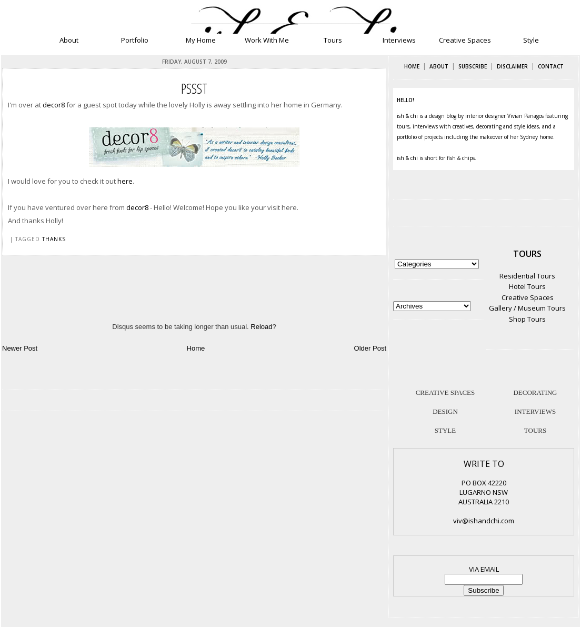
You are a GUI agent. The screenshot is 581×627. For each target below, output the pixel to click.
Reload (261, 327)
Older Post (370, 348)
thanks (54, 239)
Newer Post (19, 348)
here (125, 181)
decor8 (54, 105)
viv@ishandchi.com (483, 520)
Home (196, 348)
